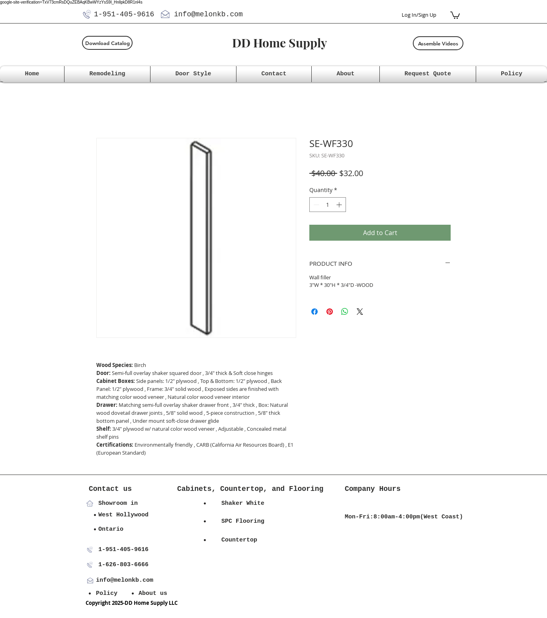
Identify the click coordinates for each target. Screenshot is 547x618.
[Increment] (340, 205)
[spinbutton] (327, 205)
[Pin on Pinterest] (329, 311)
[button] (455, 15)
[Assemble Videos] (438, 43)
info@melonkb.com (208, 14)
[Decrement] (315, 205)
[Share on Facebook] (314, 311)
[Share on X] (360, 311)
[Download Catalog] (107, 43)
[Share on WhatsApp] (345, 311)
